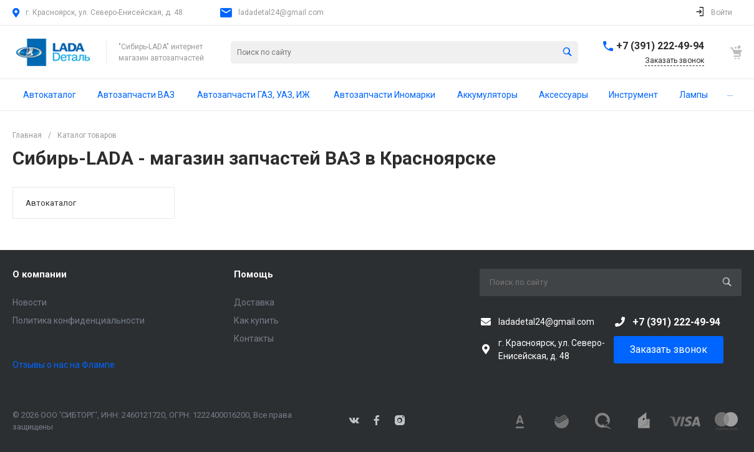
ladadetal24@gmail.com (281, 12)
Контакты (254, 339)
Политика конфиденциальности (78, 320)
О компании (39, 274)
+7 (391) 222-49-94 (660, 46)
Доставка (254, 302)
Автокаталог (51, 203)
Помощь (253, 274)
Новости (29, 302)
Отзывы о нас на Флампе (63, 365)
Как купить (256, 320)
